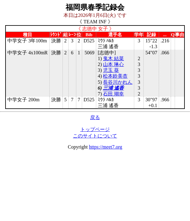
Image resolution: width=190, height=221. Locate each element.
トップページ (95, 129)
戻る (95, 117)
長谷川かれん (117, 82)
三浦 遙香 (113, 88)
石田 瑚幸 (113, 93)
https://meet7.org (105, 146)
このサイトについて (95, 135)
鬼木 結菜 (113, 58)
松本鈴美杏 (115, 76)
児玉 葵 (111, 70)
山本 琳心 (113, 64)
